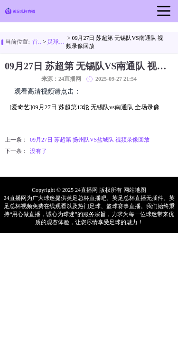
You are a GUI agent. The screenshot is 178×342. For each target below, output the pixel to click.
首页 (36, 41)
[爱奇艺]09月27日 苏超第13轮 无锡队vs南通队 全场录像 (84, 107)
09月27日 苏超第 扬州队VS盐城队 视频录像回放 (90, 139)
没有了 (38, 151)
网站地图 (134, 190)
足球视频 (56, 41)
